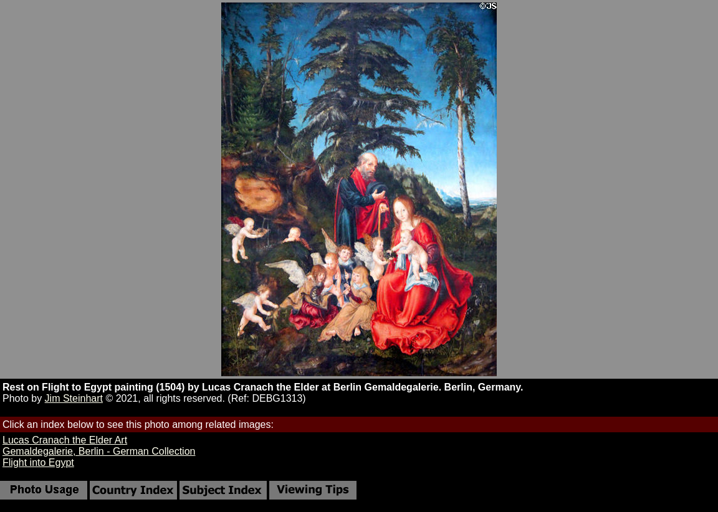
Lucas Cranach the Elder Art (64, 440)
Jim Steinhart (74, 398)
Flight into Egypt (38, 462)
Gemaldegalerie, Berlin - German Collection (98, 451)
